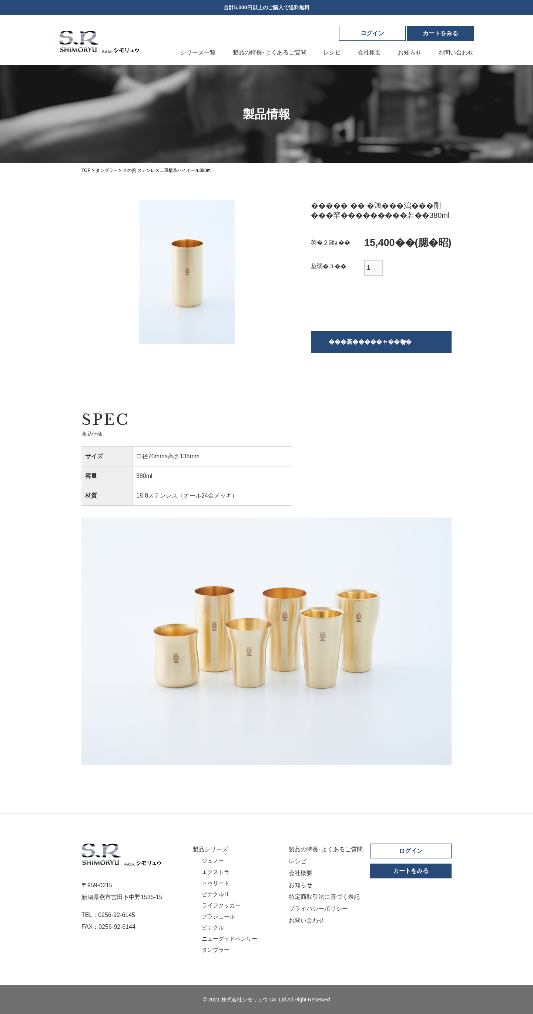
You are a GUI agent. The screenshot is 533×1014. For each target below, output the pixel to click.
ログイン (372, 33)
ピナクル (213, 927)
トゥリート (215, 883)
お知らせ (410, 52)
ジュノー (213, 861)
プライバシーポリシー (318, 908)
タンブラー (215, 950)
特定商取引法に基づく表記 (324, 897)
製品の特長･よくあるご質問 (269, 52)
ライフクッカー (221, 905)
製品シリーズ (210, 849)
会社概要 (369, 52)
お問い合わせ (456, 52)
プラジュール (218, 916)
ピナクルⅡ (215, 894)
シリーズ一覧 (198, 52)
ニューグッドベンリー (229, 938)
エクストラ (215, 872)
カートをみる (411, 871)
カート (440, 33)
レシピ (332, 52)
